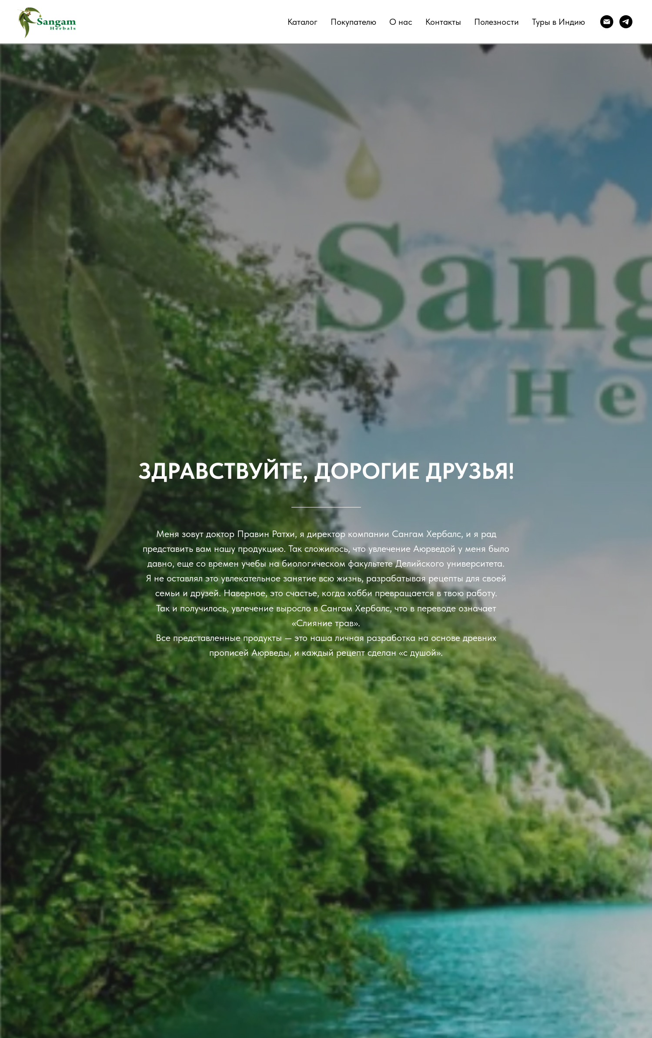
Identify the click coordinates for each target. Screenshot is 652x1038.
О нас (400, 22)
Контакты (443, 22)
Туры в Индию (558, 22)
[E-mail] (606, 21)
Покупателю (353, 22)
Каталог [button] (303, 22)
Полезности (496, 22)
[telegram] (625, 21)
